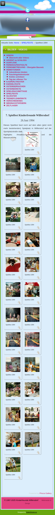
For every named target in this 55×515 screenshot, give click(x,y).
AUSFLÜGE (11, 62)
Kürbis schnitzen (16, 77)
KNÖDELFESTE (13, 84)
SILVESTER (11, 96)
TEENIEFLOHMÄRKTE (16, 98)
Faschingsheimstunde (19, 74)
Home (16, 43)
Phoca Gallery (46, 493)
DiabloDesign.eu (31, 512)
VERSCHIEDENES (14, 101)
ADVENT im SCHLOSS (16, 60)
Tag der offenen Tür (18, 79)
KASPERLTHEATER (15, 82)
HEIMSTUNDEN (13, 70)
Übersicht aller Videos (19, 58)
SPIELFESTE (27, 43)
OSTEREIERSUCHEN (15, 86)
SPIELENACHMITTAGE (16, 91)
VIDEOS (9, 55)
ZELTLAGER (12, 105)
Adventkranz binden (18, 72)
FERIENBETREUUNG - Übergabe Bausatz (25, 67)
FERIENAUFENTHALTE (16, 65)
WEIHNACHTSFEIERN (16, 103)
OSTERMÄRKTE (13, 89)
